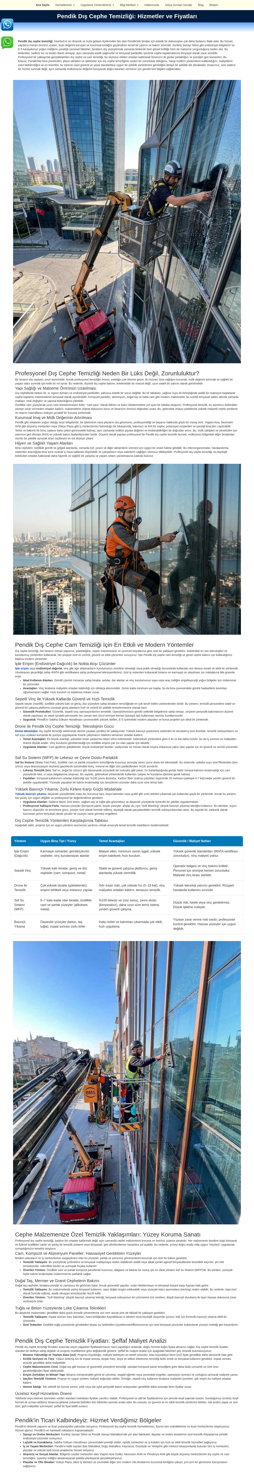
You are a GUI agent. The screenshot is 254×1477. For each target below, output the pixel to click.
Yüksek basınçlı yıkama (30, 794)
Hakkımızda (151, 5)
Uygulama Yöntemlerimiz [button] (97, 5)
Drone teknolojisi (26, 731)
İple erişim (22, 668)
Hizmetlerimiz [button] (65, 5)
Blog (200, 5)
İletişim (213, 5)
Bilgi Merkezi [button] (129, 5)
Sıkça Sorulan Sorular (178, 5)
